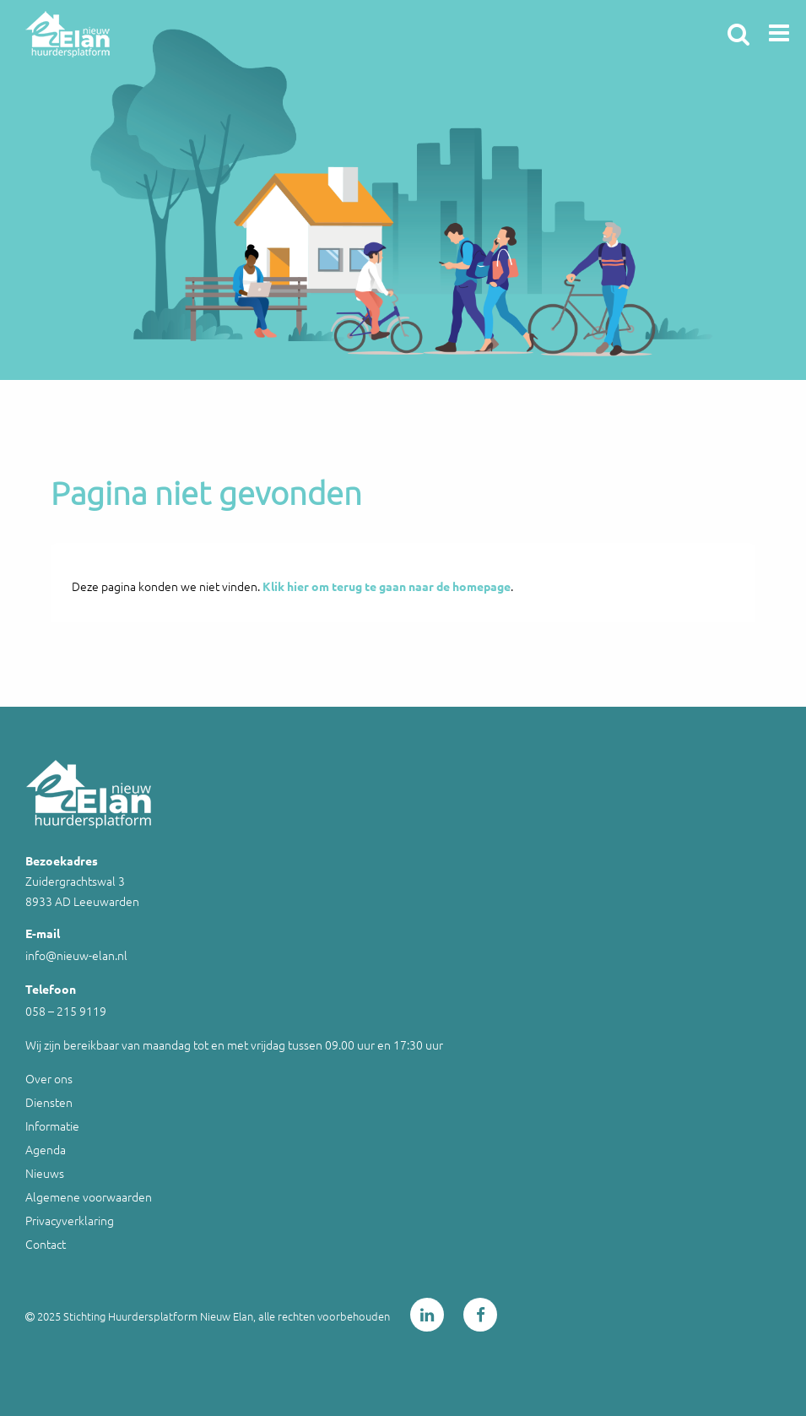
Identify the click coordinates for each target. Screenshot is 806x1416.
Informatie (52, 1125)
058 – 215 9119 (65, 1010)
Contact (45, 1243)
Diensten (49, 1101)
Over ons (49, 1078)
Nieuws (44, 1172)
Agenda (45, 1149)
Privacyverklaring (69, 1220)
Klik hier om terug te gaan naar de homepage (386, 586)
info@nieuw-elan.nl (76, 955)
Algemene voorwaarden (88, 1196)
